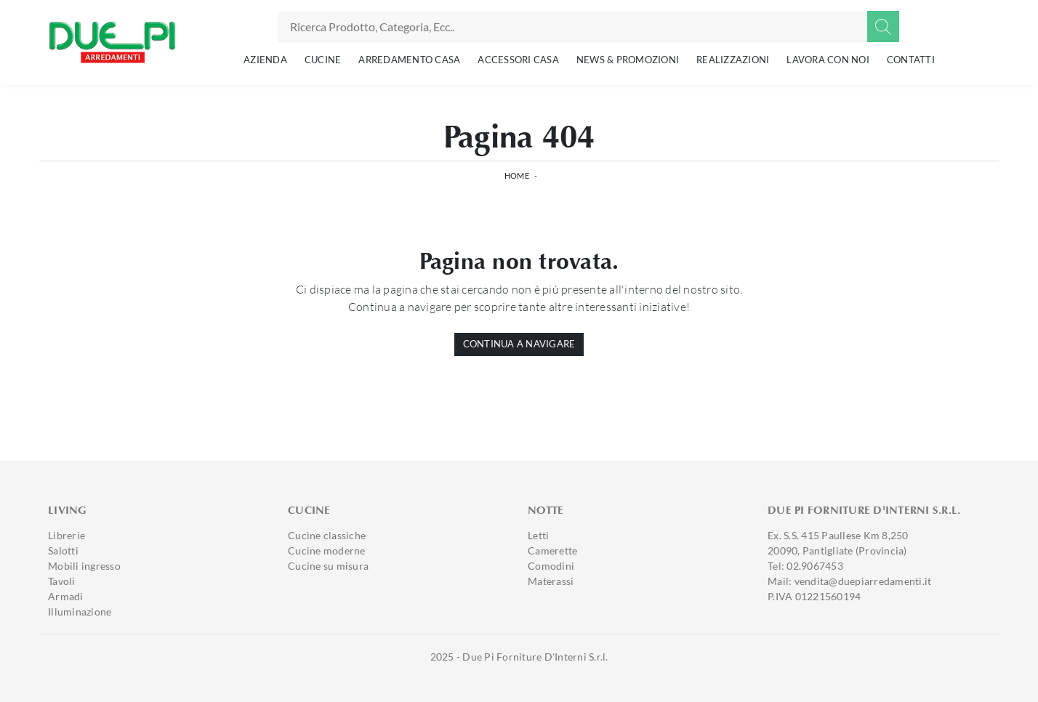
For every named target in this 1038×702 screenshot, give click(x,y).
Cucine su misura (328, 566)
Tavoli (62, 581)
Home (516, 175)
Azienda (265, 59)
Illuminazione (79, 611)
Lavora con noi (827, 59)
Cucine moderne (327, 550)
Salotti (63, 550)
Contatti (911, 59)
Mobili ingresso (84, 566)
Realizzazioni (732, 59)
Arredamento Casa (409, 59)
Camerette (552, 550)
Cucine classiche (327, 535)
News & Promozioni (627, 59)
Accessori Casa (518, 59)
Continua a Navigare (519, 344)
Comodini (551, 566)
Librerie (66, 535)
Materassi (551, 581)
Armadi (66, 596)
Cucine (323, 59)
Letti (538, 535)
